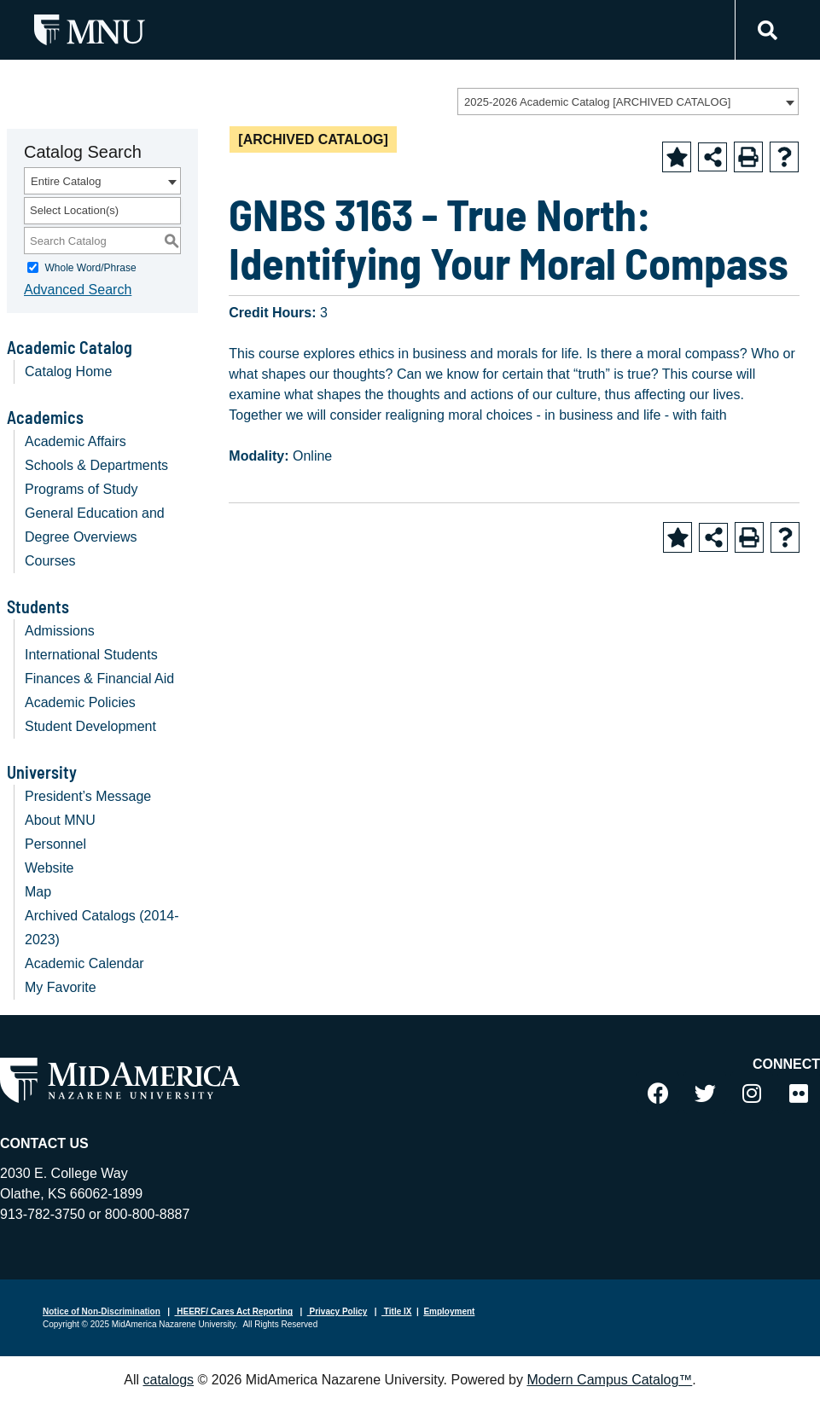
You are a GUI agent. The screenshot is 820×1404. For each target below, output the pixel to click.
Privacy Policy (337, 1311)
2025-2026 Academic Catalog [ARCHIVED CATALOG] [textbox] (597, 102)
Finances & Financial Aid (99, 678)
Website (49, 868)
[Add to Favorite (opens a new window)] (676, 157)
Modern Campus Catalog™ (609, 1379)
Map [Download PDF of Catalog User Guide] (38, 892)
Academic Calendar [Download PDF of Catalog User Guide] (84, 963)
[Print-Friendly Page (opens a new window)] (748, 157)
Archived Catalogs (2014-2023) (102, 927)
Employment (448, 1311)
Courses (50, 561)
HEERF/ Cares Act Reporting (234, 1311)
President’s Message (88, 796)
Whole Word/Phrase (90, 268)
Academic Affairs (75, 441)
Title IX (396, 1311)
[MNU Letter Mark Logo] (89, 29)
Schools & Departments (96, 465)
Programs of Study (81, 489)
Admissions (60, 631)
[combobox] (628, 101)
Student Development (90, 726)
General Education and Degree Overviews (95, 525)
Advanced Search (77, 289)
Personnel (55, 844)
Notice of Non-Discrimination (101, 1311)
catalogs (168, 1379)
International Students (91, 654)
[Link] (765, 30)
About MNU (60, 820)
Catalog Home (68, 371)
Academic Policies (80, 702)
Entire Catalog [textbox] (66, 181)
